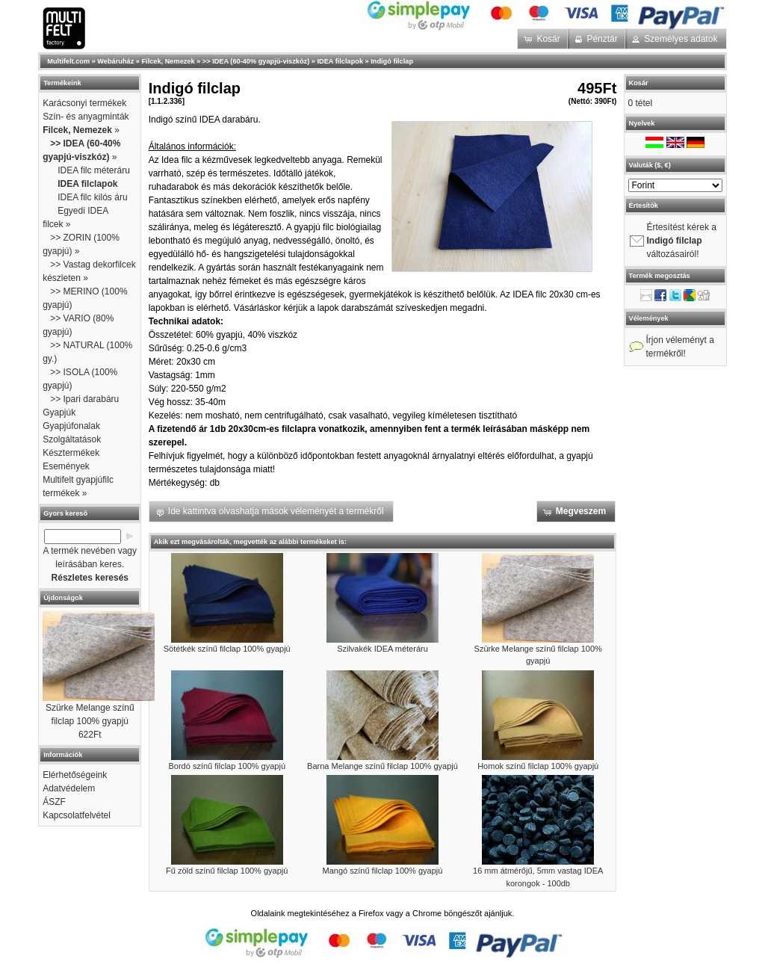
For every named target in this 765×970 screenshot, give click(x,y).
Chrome (427, 913)
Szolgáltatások (72, 439)
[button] (543, 38)
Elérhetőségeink (75, 775)
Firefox (371, 913)
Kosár (638, 83)
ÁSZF (54, 802)
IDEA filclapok (340, 61)
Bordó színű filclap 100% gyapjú (226, 766)
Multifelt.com (68, 61)
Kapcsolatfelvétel (77, 815)
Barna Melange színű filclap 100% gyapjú (382, 766)
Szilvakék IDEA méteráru (382, 648)
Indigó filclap (392, 61)
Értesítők (643, 205)
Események (66, 466)
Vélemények (649, 318)
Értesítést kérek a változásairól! (681, 240)
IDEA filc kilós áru (92, 197)
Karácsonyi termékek (84, 103)
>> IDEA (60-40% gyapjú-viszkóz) (255, 61)
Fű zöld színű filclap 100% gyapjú (227, 870)
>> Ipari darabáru (84, 399)
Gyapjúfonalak (71, 426)
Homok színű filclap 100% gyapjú (537, 766)
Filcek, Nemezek (168, 61)
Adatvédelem (69, 788)
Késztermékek (71, 453)
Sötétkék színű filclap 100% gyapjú (227, 648)
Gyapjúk (59, 412)
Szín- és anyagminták (85, 116)
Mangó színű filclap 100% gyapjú (383, 870)
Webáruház (115, 61)
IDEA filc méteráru (94, 170)
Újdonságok (63, 598)
